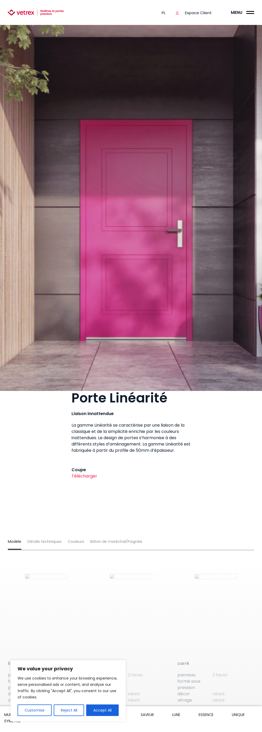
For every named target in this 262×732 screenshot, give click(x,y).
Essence (206, 714)
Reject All (69, 710)
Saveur (147, 714)
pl (164, 12)
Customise (35, 710)
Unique (238, 714)
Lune (176, 714)
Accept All (102, 710)
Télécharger (84, 476)
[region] (68, 691)
